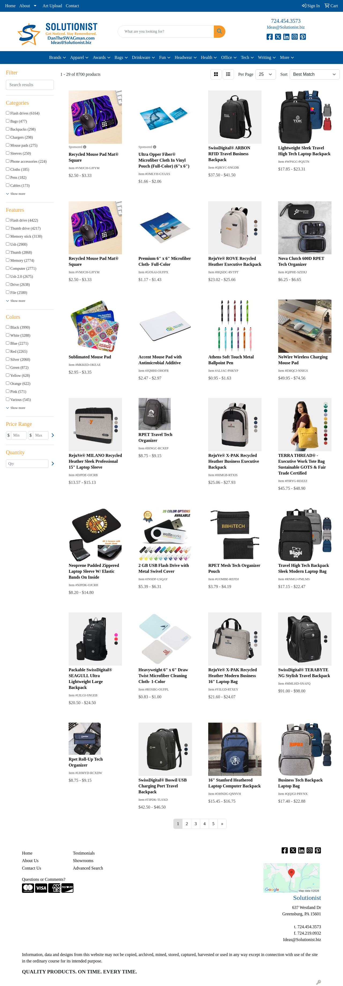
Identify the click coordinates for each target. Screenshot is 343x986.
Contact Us (31, 868)
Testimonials (84, 853)
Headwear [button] (183, 57)
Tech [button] (245, 57)
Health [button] (206, 57)
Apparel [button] (77, 57)
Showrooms (83, 860)
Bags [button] (119, 57)
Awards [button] (99, 57)
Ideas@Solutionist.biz (286, 27)
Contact (72, 5)
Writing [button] (264, 57)
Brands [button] (55, 57)
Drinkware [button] (141, 57)
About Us (30, 860)
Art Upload (52, 5)
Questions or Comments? (43, 879)
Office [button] (226, 57)
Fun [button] (162, 57)
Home (10, 5)
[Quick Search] (166, 31)
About (24, 5)
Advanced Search (88, 868)
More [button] (284, 57)
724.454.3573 (286, 21)
